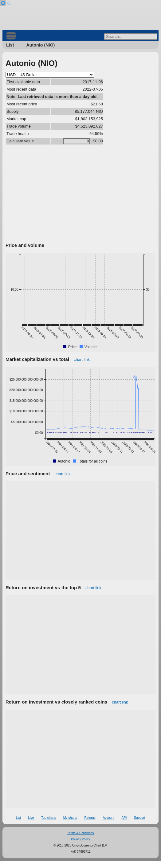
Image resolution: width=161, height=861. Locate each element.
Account (108, 817)
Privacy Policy (80, 839)
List (10, 45)
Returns (89, 817)
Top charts (48, 817)
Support (139, 817)
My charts (70, 817)
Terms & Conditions (80, 833)
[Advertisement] (80, 194)
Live (31, 817)
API (124, 817)
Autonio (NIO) (40, 45)
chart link (82, 359)
